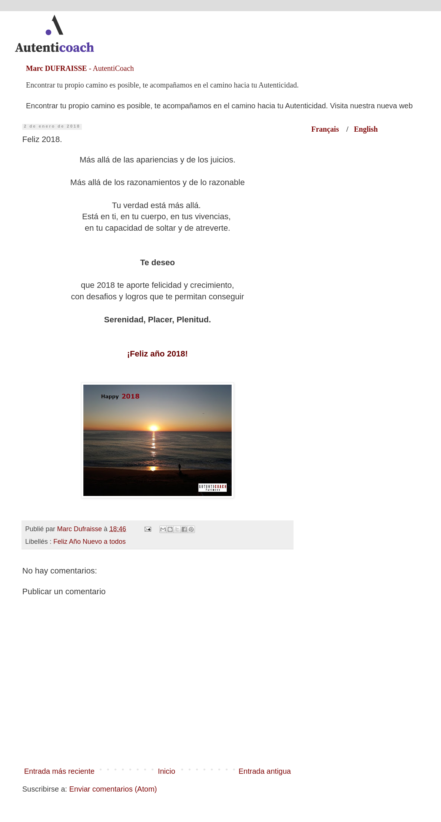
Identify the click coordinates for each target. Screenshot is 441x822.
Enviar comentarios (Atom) (113, 789)
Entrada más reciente (59, 771)
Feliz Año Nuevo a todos (89, 541)
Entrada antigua (265, 771)
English (366, 129)
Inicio (166, 771)
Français (328, 129)
